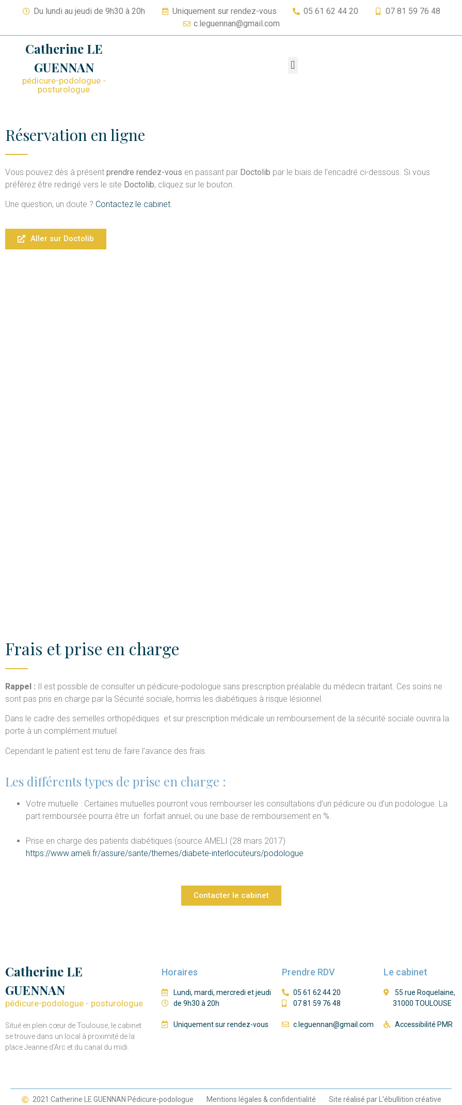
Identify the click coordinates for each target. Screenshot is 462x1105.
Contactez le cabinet (131, 204)
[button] (293, 65)
